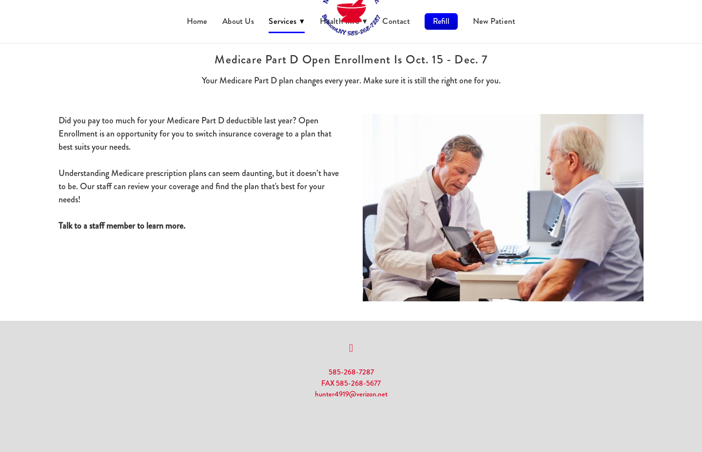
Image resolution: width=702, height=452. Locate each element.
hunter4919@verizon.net (351, 394)
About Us (238, 21)
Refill (441, 21)
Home (197, 21)
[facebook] (351, 348)
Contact (396, 21)
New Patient (494, 21)
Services (287, 21)
